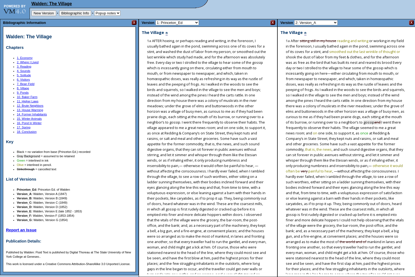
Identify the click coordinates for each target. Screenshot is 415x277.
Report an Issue (21, 230)
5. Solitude (24, 75)
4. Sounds (23, 71)
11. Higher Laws (28, 101)
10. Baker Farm (27, 97)
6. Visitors (23, 79)
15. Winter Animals (29, 118)
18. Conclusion (27, 131)
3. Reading (24, 66)
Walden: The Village (51, 3)
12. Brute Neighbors (30, 105)
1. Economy (25, 57)
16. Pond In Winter (29, 123)
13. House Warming (30, 110)
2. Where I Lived (28, 62)
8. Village (23, 88)
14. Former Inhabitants (32, 114)
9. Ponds (22, 92)
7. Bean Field (25, 84)
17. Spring (23, 127)
